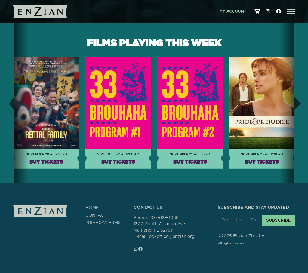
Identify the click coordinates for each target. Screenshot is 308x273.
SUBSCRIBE (278, 220)
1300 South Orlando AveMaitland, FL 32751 (159, 227)
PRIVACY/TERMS (103, 223)
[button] (291, 11)
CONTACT (95, 215)
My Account (232, 12)
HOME (92, 208)
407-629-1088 (164, 218)
